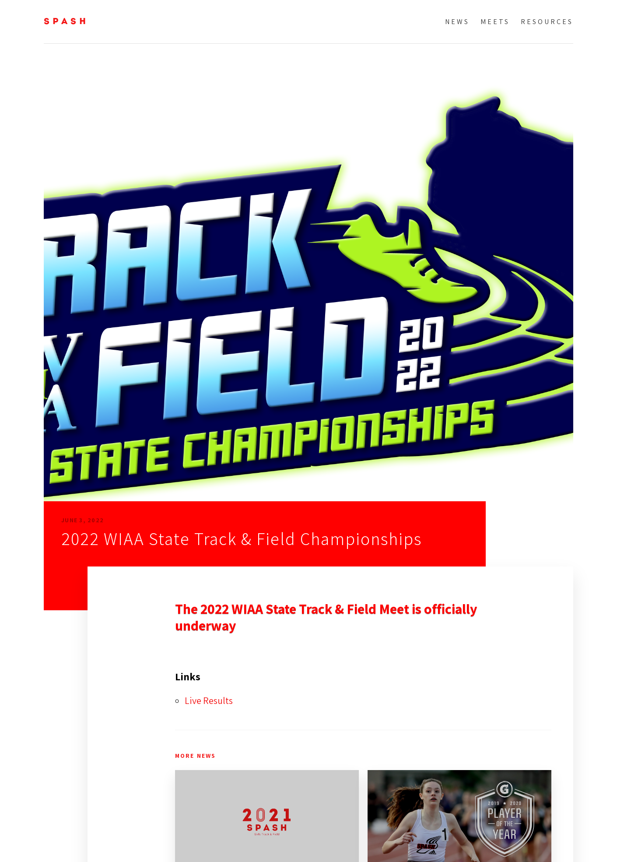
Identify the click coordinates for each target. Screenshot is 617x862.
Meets (495, 21)
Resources (547, 21)
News (457, 21)
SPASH (66, 22)
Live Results (209, 700)
